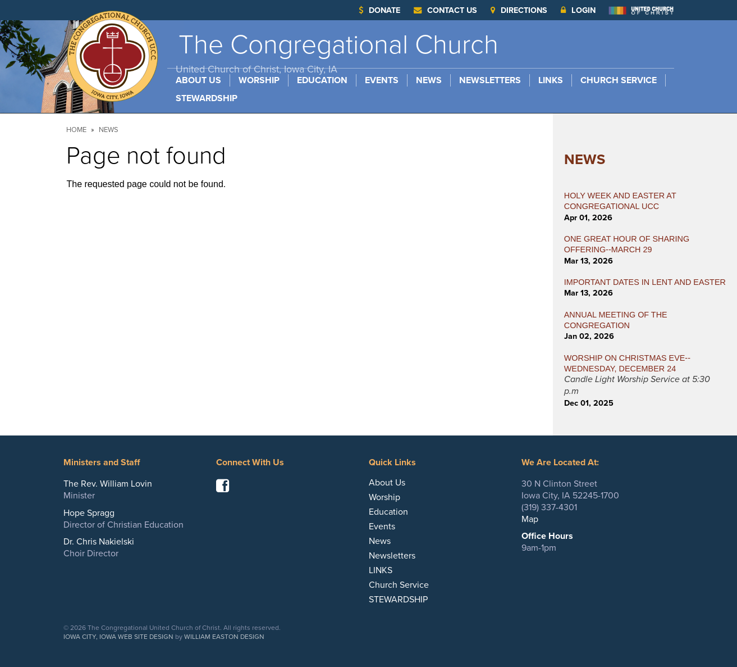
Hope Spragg (89, 513)
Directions (519, 10)
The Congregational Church (337, 52)
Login (578, 10)
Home (76, 129)
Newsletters (490, 80)
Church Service (618, 80)
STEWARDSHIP (206, 98)
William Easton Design (224, 637)
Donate (379, 10)
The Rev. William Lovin (107, 483)
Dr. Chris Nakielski (98, 541)
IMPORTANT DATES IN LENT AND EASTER (645, 282)
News (429, 80)
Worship (259, 80)
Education (322, 80)
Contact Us (445, 10)
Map (529, 519)
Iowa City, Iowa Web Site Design (118, 637)
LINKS (550, 80)
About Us (198, 80)
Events (382, 80)
